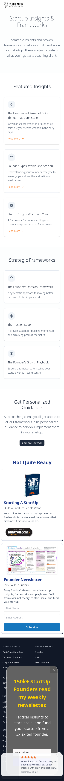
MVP (37, 657)
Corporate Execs (11, 662)
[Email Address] (32, 617)
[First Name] (32, 608)
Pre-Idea (39, 652)
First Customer (42, 662)
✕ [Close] (53, 669)
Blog (5, 736)
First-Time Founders (13, 652)
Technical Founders (12, 657)
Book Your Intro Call (32, 442)
